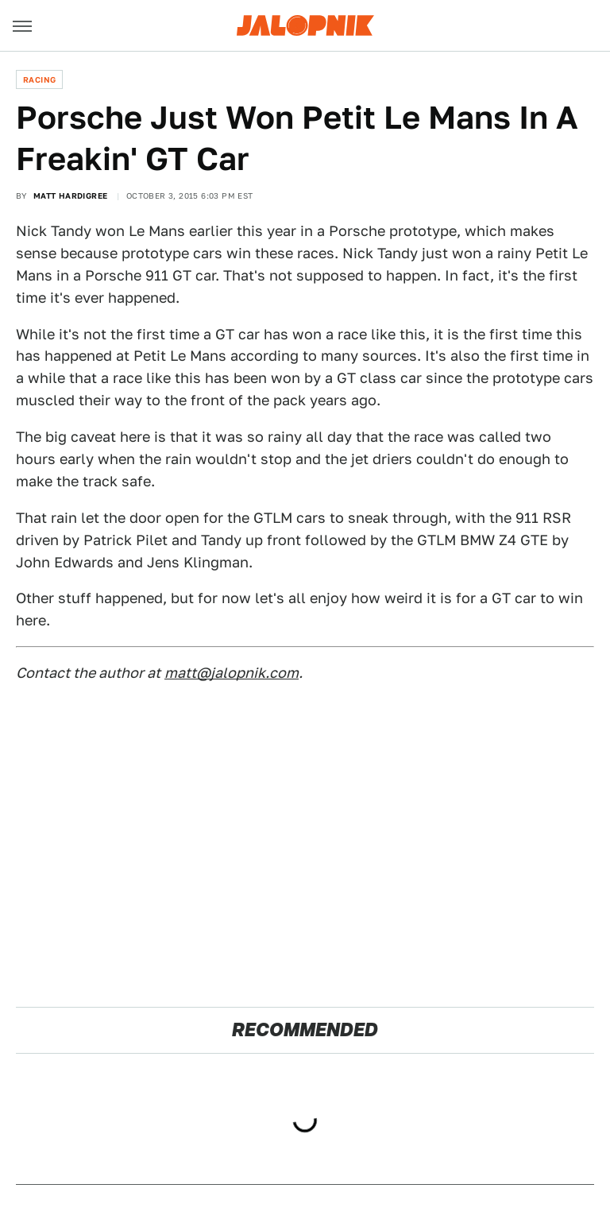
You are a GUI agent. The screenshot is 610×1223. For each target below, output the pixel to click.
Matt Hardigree (70, 195)
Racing (39, 79)
